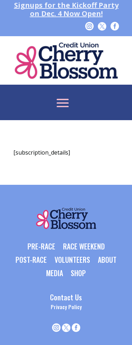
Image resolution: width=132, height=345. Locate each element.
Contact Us (66, 297)
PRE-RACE (41, 247)
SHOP (78, 273)
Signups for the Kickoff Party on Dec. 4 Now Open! (66, 9)
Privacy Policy (66, 307)
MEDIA (54, 273)
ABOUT (107, 260)
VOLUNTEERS (72, 260)
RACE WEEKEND (84, 247)
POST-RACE (31, 260)
